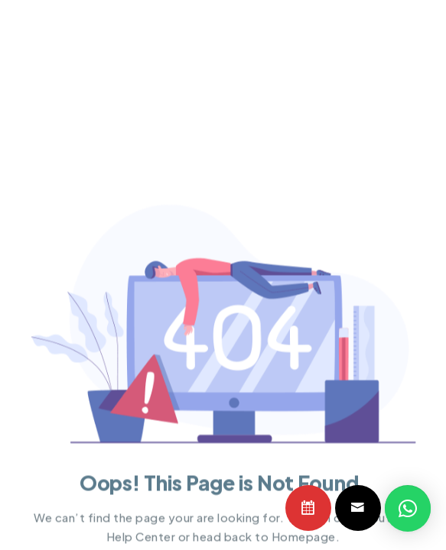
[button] (408, 509)
